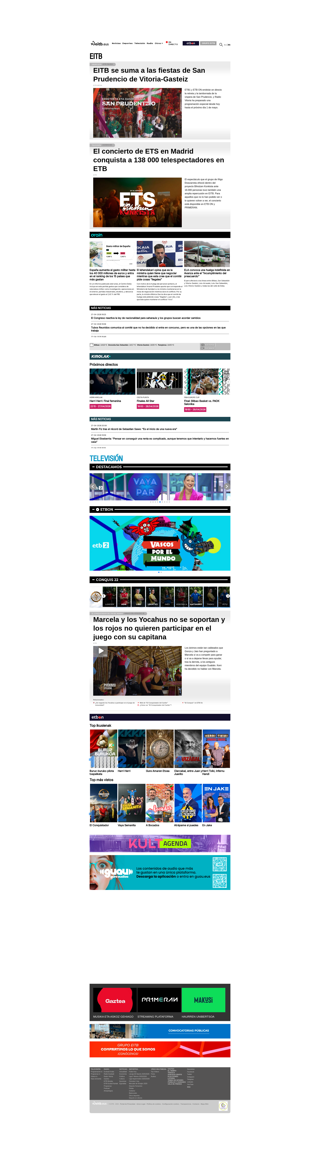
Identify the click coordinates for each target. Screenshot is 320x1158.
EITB (96, 56)
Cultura (121, 1079)
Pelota (131, 1088)
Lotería (171, 1078)
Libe (138, 604)
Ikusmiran (122, 1081)
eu (225, 45)
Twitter (189, 1074)
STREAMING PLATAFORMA (155, 1016)
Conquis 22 (107, 580)
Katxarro (196, 604)
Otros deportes (134, 1095)
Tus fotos (207, 345)
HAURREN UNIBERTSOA (198, 1016)
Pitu (225, 604)
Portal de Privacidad (127, 1104)
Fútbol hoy (132, 1071)
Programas (108, 1086)
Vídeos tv (94, 1076)
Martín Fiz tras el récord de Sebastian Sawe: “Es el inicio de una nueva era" (134, 429)
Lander (109, 604)
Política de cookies (154, 1104)
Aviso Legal (141, 1104)
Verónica (181, 604)
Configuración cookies (170, 1104)
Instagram (190, 1077)
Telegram (190, 1079)
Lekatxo (153, 604)
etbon (106, 509)
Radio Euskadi (109, 1074)
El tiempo (172, 1071)
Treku (210, 604)
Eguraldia (122, 1083)
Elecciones (173, 1076)
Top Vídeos (155, 1071)
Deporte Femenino (135, 1086)
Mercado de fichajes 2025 (138, 1083)
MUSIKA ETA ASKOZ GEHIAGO (113, 1016)
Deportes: (133, 1069)
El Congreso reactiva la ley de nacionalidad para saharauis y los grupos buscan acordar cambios (146, 318)
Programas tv (95, 1074)
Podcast (107, 1088)
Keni (123, 604)
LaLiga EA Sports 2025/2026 (139, 1074)
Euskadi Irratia (109, 1071)
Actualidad (123, 1071)
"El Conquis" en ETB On (193, 703)
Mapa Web (204, 1104)
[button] (228, 382)
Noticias (116, 43)
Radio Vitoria (108, 1076)
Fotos (153, 1074)
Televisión (139, 43)
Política (122, 1076)
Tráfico (171, 1072)
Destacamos (109, 467)
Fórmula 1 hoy (134, 1081)
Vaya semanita (96, 1079)
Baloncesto (133, 1093)
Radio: (106, 1069)
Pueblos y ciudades (177, 1082)
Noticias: (123, 1069)
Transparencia (185, 1104)
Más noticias (101, 308)
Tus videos (207, 348)
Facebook (190, 1072)
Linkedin (190, 1082)
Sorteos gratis (175, 1074)
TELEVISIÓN (106, 458)
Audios (153, 1076)
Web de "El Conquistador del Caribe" (154, 703)
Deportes (127, 43)
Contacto (196, 1104)
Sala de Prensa (175, 1084)
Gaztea (106, 1079)
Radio (150, 43)
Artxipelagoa (108, 1091)
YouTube (190, 1084)
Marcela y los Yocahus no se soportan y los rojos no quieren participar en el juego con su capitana (159, 628)
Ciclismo (132, 1091)
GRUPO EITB (208, 43)
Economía (123, 1074)
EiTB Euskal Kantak (111, 1083)
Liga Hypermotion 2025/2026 (139, 1079)
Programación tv (96, 1071)
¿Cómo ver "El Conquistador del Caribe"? (155, 705)
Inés (167, 604)
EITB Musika (108, 1081)
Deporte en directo (135, 1098)
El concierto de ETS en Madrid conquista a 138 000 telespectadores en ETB (158, 160)
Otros (158, 43)
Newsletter (191, 1069)
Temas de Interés (175, 1080)
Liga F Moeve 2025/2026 (138, 1076)
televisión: (96, 1069)
